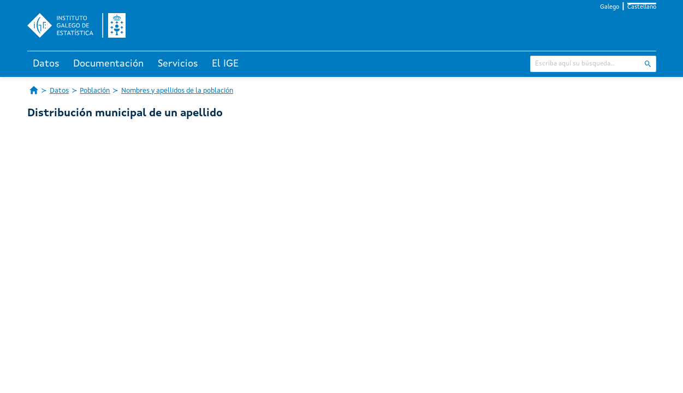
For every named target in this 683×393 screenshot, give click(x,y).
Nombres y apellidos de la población (177, 90)
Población (95, 90)
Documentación (108, 64)
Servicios (178, 64)
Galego (609, 7)
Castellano (641, 7)
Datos (46, 64)
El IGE (225, 64)
